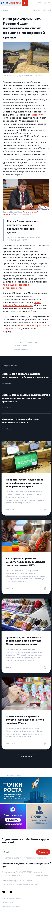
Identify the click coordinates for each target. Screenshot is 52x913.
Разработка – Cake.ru (11, 906)
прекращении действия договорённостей (16, 286)
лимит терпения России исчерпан (22, 303)
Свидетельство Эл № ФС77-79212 (17, 872)
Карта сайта (7, 902)
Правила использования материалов (19, 884)
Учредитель (39, 872)
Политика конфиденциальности (17, 881)
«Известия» (37, 114)
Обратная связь (41, 876)
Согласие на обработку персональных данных (25, 858)
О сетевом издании (11, 876)
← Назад (5, 10)
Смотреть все (26, 756)
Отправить (43, 852)
